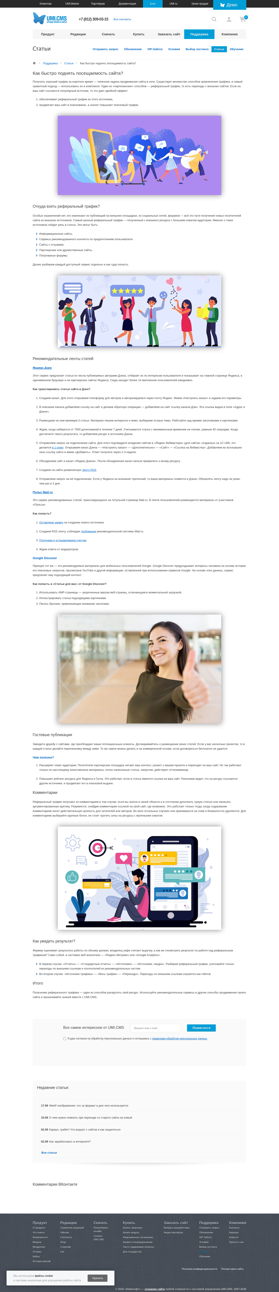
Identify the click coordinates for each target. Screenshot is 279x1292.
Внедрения (39, 1247)
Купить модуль (131, 1232)
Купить (138, 34)
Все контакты (122, 19)
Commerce (66, 1237)
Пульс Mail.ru (43, 492)
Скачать (108, 34)
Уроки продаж (199, 3)
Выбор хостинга (197, 49)
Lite (62, 1251)
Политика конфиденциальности (199, 1269)
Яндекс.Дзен (42, 368)
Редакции (78, 34)
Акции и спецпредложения (137, 1242)
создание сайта (155, 1289)
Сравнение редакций (72, 1227)
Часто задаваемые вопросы (138, 1247)
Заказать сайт (169, 34)
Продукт (48, 34)
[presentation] (183, 1053)
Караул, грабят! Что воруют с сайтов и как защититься (85, 1129)
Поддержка (199, 34)
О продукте (39, 1227)
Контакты (234, 1227)
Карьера (233, 1232)
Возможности (40, 1237)
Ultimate (64, 1232)
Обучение (236, 49)
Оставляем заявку (51, 522)
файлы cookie (44, 1275)
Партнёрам (98, 3)
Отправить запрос (106, 49)
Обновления (133, 49)
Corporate (65, 1247)
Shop (63, 1242)
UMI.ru (173, 3)
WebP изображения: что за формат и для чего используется (88, 1105)
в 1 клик (57, 447)
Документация (127, 3)
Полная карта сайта (232, 1269)
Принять (97, 1278)
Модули (37, 1242)
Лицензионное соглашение (138, 1237)
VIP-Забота (155, 49)
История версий (41, 1261)
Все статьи (49, 1152)
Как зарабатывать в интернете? (70, 1141)
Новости (233, 1237)
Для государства (132, 1251)
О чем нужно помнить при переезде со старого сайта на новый (90, 1117)
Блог (153, 3)
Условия (174, 49)
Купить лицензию (132, 1227)
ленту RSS (89, 470)
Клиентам (45, 3)
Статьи (219, 49)
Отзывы (37, 1251)
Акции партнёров (173, 1232)
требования (88, 531)
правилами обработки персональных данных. (180, 1038)
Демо (231, 4)
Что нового (39, 1232)
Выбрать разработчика (176, 1227)
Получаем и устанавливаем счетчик (62, 540)
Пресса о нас (236, 1242)
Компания (230, 34)
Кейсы (36, 1256)
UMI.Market (72, 3)
